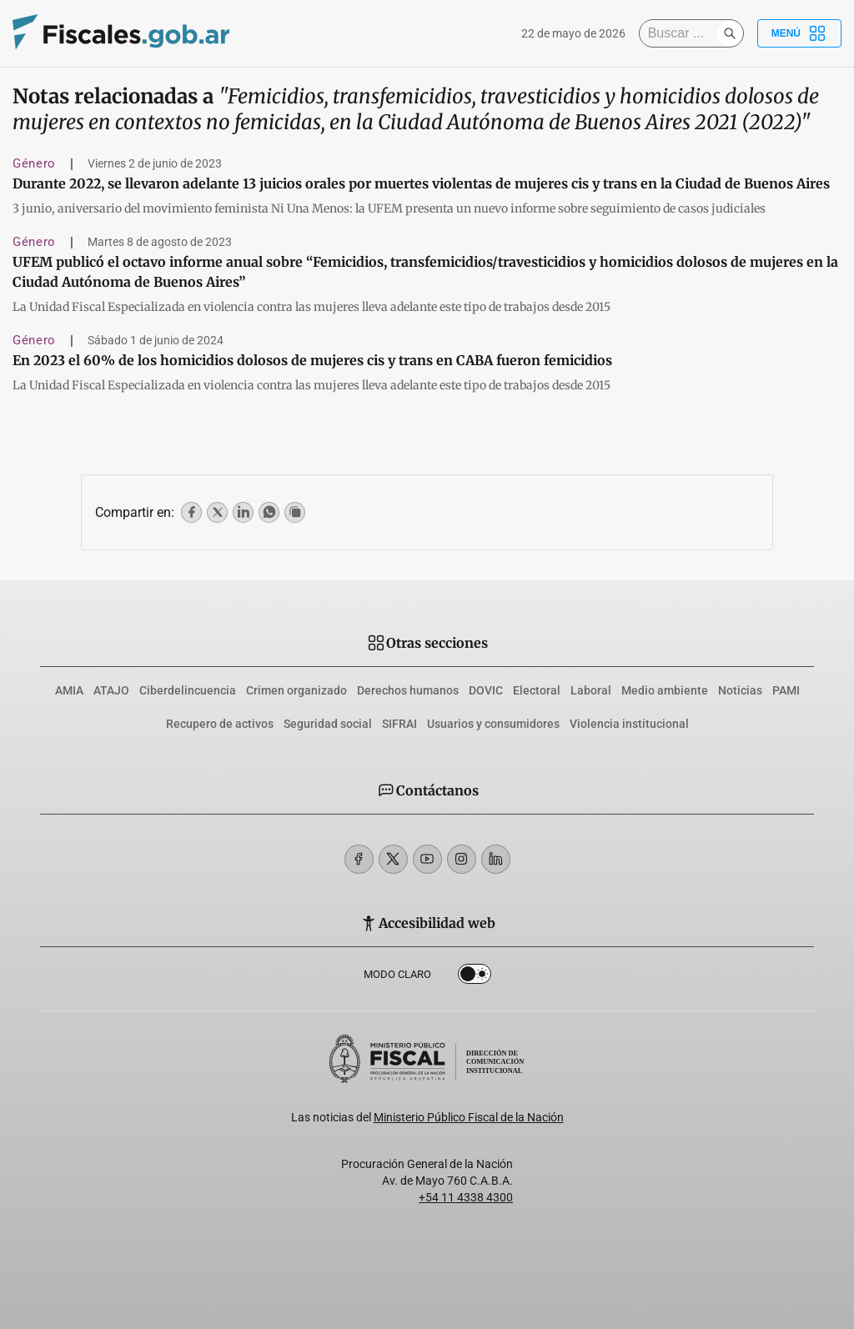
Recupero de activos (220, 723)
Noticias (740, 690)
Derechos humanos (408, 690)
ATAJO (111, 690)
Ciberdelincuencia (187, 690)
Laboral (590, 690)
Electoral (536, 690)
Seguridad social (328, 723)
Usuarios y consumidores (493, 723)
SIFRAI (399, 723)
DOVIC (486, 690)
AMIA (69, 690)
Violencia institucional (629, 723)
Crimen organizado (296, 690)
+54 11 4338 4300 (466, 1197)
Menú (799, 33)
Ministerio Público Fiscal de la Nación (469, 1117)
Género (34, 163)
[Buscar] (682, 33)
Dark (474, 977)
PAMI (786, 690)
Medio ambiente (664, 690)
